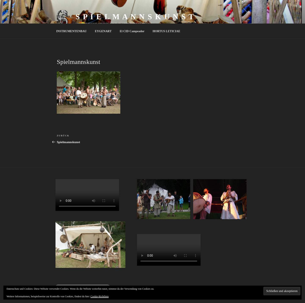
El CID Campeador (132, 31)
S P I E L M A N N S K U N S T (134, 16)
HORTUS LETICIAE (166, 31)
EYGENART (103, 31)
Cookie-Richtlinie (99, 296)
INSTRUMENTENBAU (71, 31)
